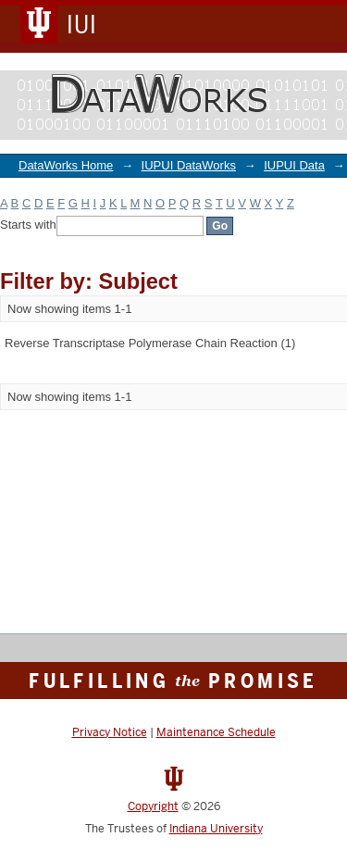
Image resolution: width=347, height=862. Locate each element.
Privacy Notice (109, 732)
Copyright (153, 806)
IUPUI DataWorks (189, 165)
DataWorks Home (66, 165)
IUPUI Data (294, 165)
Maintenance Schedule (216, 732)
